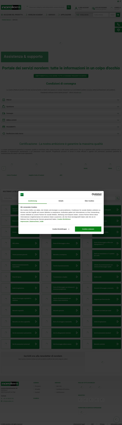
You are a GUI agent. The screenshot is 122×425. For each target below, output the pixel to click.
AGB (41, 221)
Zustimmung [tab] (32, 201)
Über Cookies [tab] (89, 201)
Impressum (24, 221)
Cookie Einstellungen (60, 229)
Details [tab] (61, 201)
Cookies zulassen (88, 229)
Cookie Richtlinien (64, 219)
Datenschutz (34, 221)
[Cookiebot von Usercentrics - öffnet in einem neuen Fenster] (93, 194)
